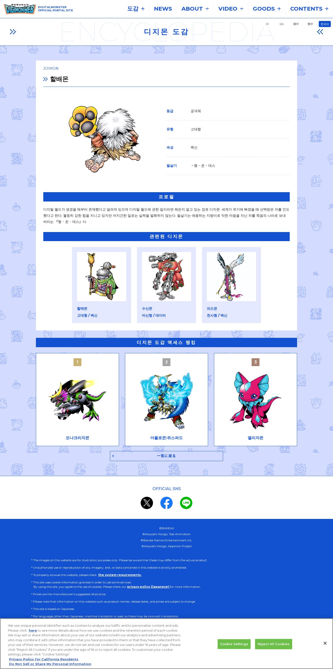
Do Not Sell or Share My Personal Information (50, 665)
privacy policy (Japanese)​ (148, 588)
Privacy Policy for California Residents (43, 660)
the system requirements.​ (119, 576)
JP (267, 24)
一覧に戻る (166, 456)
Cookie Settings (234, 645)
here (33, 632)
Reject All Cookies (273, 645)
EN (282, 24)
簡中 (296, 24)
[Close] (325, 644)
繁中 (310, 24)
